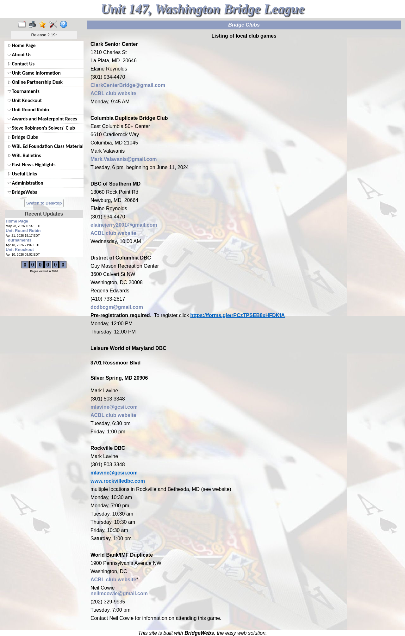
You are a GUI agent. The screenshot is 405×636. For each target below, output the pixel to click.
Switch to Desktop (44, 203)
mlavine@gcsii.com (114, 407)
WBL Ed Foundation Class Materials (45, 146)
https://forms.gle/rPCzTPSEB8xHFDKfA (237, 315)
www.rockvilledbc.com (117, 481)
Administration (25, 183)
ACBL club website (113, 93)
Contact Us (21, 64)
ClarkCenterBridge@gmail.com (127, 85)
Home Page (22, 45)
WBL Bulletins (24, 155)
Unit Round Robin (28, 110)
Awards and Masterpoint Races (42, 119)
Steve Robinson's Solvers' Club (41, 128)
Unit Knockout (25, 100)
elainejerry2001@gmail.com (123, 225)
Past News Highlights (31, 165)
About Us (19, 55)
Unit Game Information (34, 73)
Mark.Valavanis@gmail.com (123, 159)
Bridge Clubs (23, 137)
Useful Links (22, 174)
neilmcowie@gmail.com (119, 593)
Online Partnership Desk (35, 82)
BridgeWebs (22, 192)
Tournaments (24, 91)
